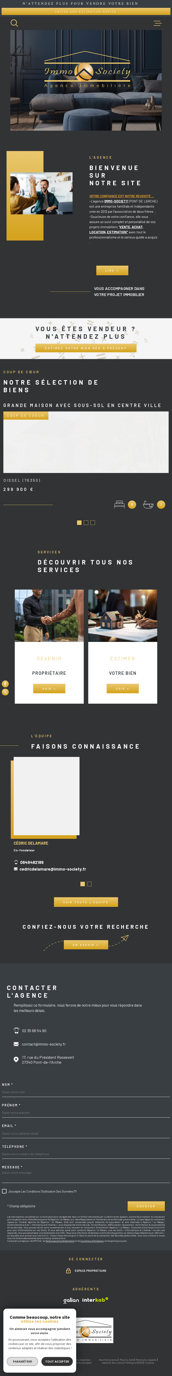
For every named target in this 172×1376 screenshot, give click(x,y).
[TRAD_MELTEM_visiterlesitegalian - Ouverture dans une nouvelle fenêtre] (71, 1294)
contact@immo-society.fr (44, 1037)
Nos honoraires (108, 1353)
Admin (105, 1356)
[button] (82, 885)
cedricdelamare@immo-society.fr (52, 869)
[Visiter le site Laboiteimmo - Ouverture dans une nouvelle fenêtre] (26, 1355)
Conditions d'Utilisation (92, 1234)
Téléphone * (15, 1140)
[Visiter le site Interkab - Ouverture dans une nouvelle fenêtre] (95, 1293)
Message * (12, 1160)
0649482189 (32, 863)
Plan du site (127, 1353)
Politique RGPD (134, 1356)
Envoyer (146, 1199)
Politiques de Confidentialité (60, 1234)
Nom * (7, 1078)
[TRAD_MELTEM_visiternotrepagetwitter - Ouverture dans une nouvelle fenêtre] (5, 692)
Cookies (149, 1356)
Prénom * (11, 1098)
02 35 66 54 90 (34, 1024)
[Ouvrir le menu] (158, 23)
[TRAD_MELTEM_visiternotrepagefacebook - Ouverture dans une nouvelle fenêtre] (5, 683)
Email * (9, 1119)
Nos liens (117, 1356)
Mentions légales (146, 1353)
